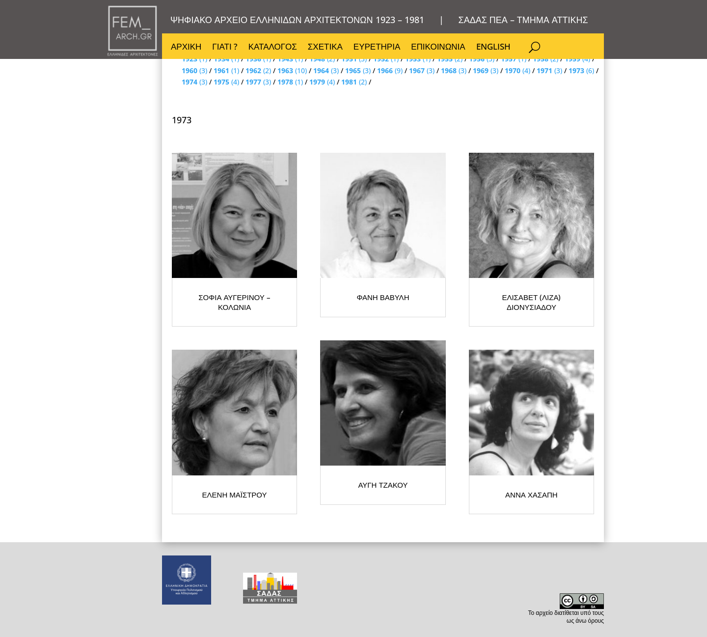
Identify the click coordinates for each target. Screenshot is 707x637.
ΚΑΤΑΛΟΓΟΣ (272, 47)
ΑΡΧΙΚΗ (186, 47)
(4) (517, 70)
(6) (581, 70)
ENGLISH (493, 47)
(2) (258, 70)
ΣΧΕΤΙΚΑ (325, 47)
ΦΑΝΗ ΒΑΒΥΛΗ (466, 368)
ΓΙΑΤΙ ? (224, 47)
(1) (226, 70)
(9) (390, 70)
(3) (194, 70)
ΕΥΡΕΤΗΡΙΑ (377, 47)
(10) (292, 70)
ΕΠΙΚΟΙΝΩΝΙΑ (438, 47)
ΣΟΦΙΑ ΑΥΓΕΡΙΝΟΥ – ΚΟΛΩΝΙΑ (270, 368)
